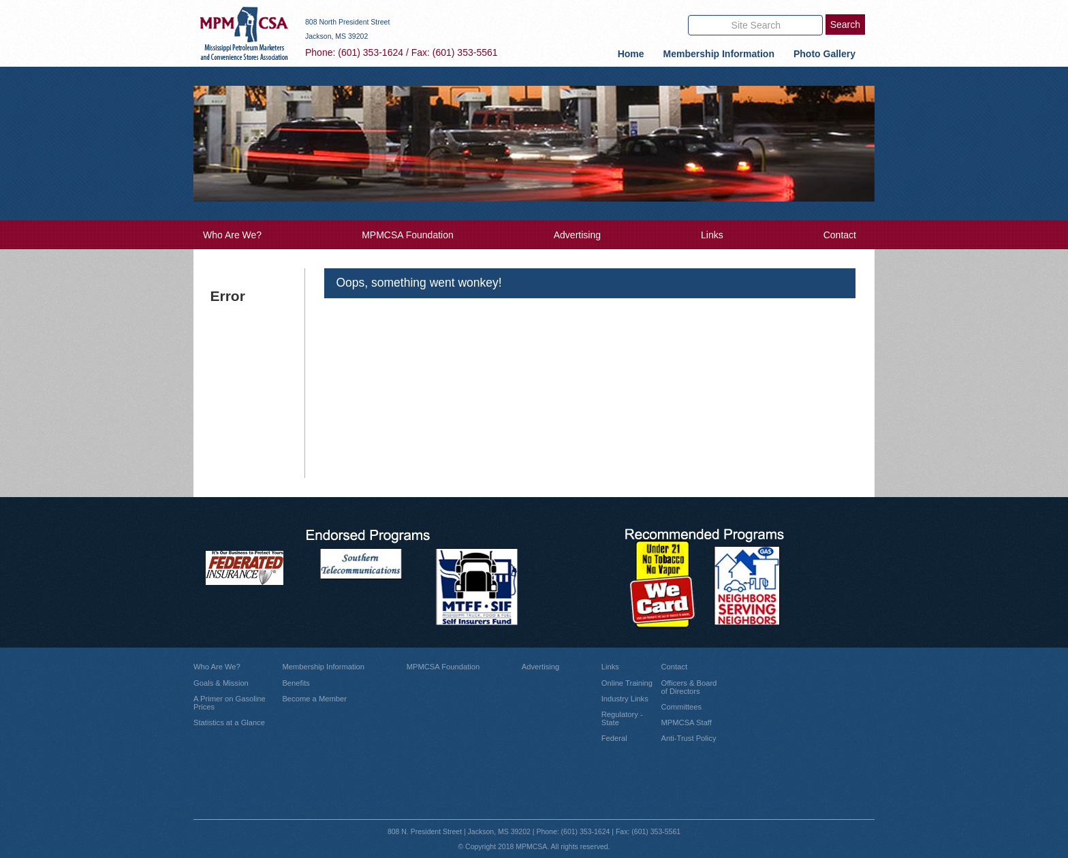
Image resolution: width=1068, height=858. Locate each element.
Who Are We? (232, 234)
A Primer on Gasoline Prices (229, 703)
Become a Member (314, 699)
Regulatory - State (622, 718)
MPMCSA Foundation (408, 234)
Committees (681, 707)
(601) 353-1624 (370, 52)
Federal (614, 738)
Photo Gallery (824, 53)
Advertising (577, 234)
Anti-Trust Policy (688, 738)
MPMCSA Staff (686, 722)
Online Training (627, 683)
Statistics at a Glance (229, 722)
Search (845, 24)
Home (631, 53)
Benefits (295, 683)
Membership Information (718, 53)
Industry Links (624, 699)
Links (712, 234)
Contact (839, 234)
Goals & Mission (221, 683)
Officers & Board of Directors (689, 687)
